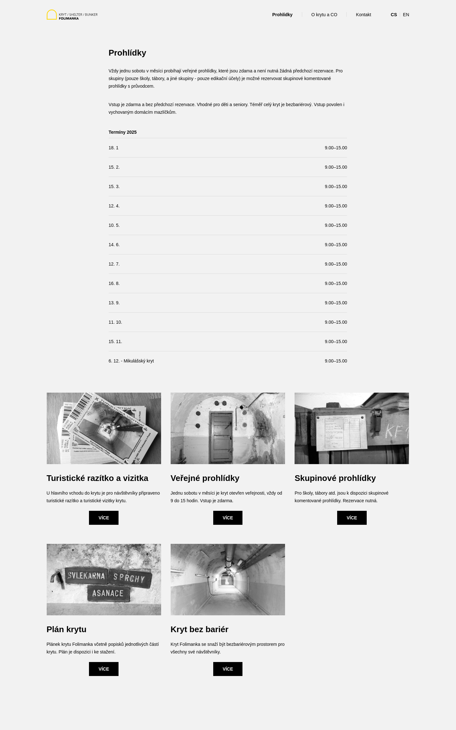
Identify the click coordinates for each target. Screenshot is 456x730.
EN (406, 14)
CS (394, 14)
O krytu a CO (324, 14)
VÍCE (104, 517)
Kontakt (363, 14)
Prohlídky (282, 14)
